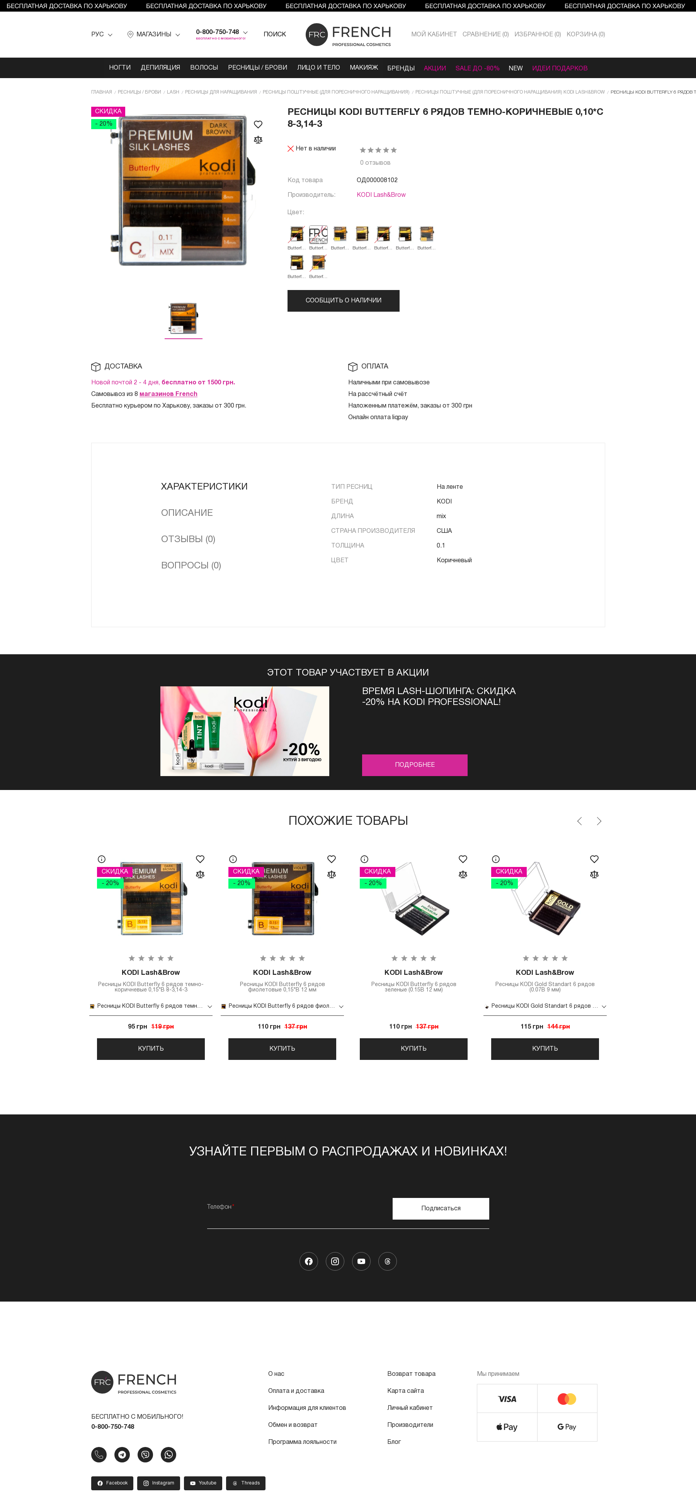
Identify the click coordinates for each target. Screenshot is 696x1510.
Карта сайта (405, 1395)
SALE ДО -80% (482, 68)
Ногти (110, 68)
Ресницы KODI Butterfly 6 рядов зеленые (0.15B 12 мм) (414, 981)
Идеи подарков (569, 68)
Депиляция (152, 68)
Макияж (362, 68)
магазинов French (168, 394)
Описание (187, 513)
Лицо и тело (314, 68)
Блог (394, 1446)
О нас (276, 1378)
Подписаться (441, 1212)
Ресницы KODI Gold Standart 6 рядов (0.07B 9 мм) (545, 981)
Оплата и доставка (296, 1395)
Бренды (401, 68)
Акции (438, 68)
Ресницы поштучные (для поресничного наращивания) (336, 91)
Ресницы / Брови (252, 68)
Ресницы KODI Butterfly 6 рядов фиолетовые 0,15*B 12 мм (282, 981)
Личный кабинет (410, 1412)
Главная (101, 91)
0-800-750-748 (217, 32)
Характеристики (204, 487)
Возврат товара (411, 1378)
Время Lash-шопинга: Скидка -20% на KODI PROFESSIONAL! (439, 696)
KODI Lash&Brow (381, 194)
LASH (173, 91)
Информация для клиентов (307, 1412)
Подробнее (415, 765)
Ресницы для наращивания (221, 91)
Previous (580, 820)
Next (598, 820)
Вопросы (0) (191, 565)
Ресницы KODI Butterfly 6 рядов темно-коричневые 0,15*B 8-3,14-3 (151, 981)
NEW (523, 68)
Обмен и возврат (293, 1429)
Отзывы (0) (188, 539)
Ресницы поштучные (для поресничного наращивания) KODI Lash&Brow (510, 91)
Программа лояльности (302, 1446)
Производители (410, 1429)
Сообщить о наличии (343, 300)
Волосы (197, 68)
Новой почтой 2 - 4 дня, (163, 382)
